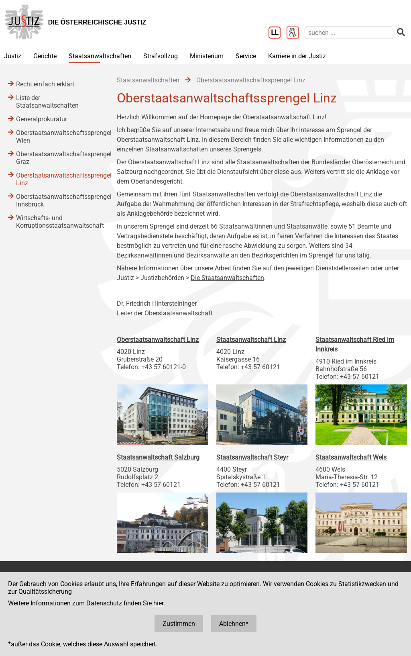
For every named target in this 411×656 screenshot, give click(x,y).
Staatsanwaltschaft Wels (351, 457)
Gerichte (45, 56)
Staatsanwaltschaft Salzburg (158, 457)
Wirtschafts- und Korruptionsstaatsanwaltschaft (58, 221)
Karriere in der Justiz (297, 56)
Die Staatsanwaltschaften (227, 278)
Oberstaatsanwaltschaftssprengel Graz (58, 158)
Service (246, 56)
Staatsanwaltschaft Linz (251, 339)
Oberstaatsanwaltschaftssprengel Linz (58, 179)
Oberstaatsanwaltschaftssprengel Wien (58, 136)
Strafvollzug (160, 56)
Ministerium (207, 56)
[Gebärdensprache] (296, 33)
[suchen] (349, 33)
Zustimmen (179, 623)
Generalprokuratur (41, 119)
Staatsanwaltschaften (100, 56)
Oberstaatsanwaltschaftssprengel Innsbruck (58, 200)
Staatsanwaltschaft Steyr (252, 457)
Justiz (12, 56)
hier (158, 603)
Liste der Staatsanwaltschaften (47, 101)
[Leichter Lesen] (278, 33)
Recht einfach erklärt (45, 84)
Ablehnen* (233, 623)
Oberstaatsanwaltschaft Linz (158, 339)
